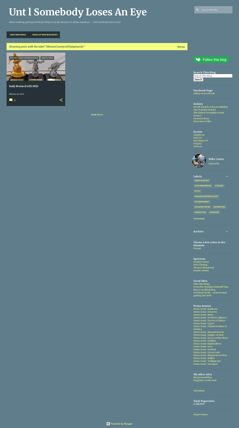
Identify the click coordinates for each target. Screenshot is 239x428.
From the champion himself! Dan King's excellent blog (210, 288)
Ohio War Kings (17, 35)
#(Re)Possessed (202, 180)
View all (181, 47)
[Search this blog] (216, 9)
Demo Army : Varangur (205, 364)
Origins (197, 143)
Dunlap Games (201, 261)
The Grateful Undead (204, 109)
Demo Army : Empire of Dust (208, 335)
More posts (97, 115)
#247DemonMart (202, 202)
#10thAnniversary (203, 186)
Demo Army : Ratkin (204, 358)
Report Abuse (200, 414)
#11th (197, 191)
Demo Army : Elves (203, 314)
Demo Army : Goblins (204, 340)
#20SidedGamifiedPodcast (206, 196)
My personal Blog (202, 377)
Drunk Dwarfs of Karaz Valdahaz (210, 107)
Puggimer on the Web (205, 380)
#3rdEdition (200, 212)
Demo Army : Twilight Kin (207, 361)
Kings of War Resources (44, 35)
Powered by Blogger (119, 423)
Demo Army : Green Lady (206, 352)
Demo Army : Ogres (203, 323)
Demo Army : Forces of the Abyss (210, 338)
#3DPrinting (219, 207)
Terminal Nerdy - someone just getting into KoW (210, 294)
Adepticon (198, 134)
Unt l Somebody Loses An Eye (78, 12)
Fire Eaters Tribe (202, 121)
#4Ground (214, 212)
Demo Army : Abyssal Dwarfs (208, 332)
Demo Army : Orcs (203, 346)
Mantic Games (201, 270)
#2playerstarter (202, 207)
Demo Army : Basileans (205, 309)
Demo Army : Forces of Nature (209, 320)
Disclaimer (199, 390)
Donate (197, 248)
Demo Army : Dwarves (205, 311)
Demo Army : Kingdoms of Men (210, 355)
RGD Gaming (200, 264)
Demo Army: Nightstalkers (207, 343)
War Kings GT (200, 140)
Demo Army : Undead (204, 349)
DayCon (197, 137)
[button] (61, 100)
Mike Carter (216, 159)
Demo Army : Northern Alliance (210, 317)
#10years (219, 186)
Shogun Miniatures (203, 267)
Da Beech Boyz (201, 118)
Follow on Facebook (204, 93)
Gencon (197, 146)
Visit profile (213, 163)
